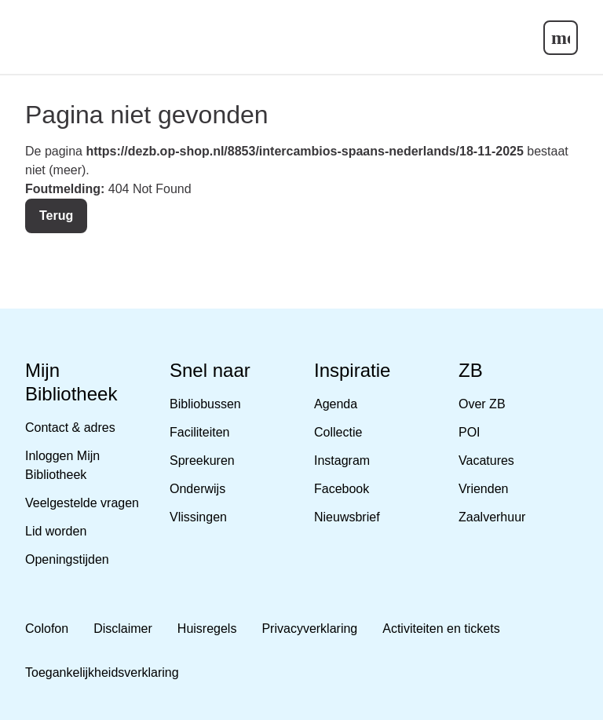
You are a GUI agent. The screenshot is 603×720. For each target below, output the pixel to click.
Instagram (342, 460)
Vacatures (486, 460)
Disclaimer (122, 628)
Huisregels (207, 628)
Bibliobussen (205, 404)
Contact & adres (70, 427)
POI (470, 432)
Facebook (341, 488)
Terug (56, 215)
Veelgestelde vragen (82, 503)
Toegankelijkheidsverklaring (102, 672)
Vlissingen (198, 517)
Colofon (46, 628)
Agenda (335, 404)
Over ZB (482, 404)
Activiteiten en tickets (440, 628)
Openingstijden (67, 559)
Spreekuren (202, 460)
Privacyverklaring (309, 628)
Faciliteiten (199, 432)
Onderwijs (197, 488)
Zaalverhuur (492, 517)
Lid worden (55, 531)
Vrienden (483, 488)
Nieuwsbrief (347, 517)
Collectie (338, 432)
